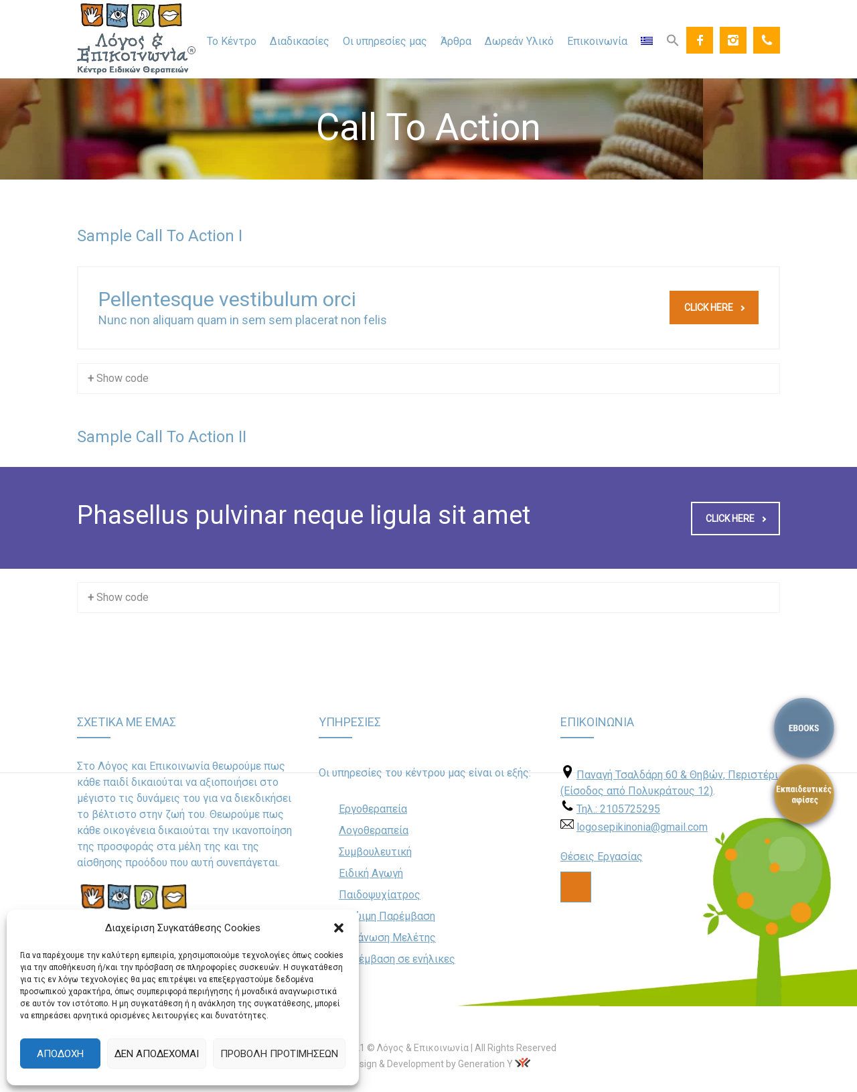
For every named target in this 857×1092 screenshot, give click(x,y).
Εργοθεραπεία (373, 809)
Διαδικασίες (299, 41)
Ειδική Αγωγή (371, 873)
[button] (338, 928)
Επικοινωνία (597, 41)
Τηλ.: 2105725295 (618, 809)
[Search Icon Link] (672, 39)
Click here (714, 307)
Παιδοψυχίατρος (379, 894)
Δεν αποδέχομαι (156, 1054)
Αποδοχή (60, 1054)
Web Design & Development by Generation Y (420, 1064)
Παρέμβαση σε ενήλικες (397, 959)
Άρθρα (456, 41)
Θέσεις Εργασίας (601, 856)
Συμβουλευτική (375, 851)
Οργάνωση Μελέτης (387, 937)
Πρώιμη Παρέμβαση (387, 916)
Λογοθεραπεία (373, 830)
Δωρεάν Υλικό (519, 41)
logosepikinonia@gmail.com (642, 827)
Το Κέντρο (231, 41)
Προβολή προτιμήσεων (279, 1054)
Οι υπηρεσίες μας (385, 41)
